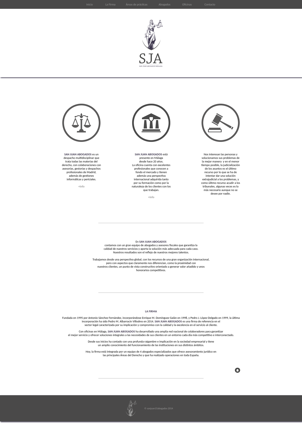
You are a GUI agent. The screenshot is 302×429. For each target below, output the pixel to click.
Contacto (209, 4)
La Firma (110, 4)
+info (81, 186)
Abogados (164, 4)
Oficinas (187, 4)
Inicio (89, 4)
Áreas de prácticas (136, 4)
